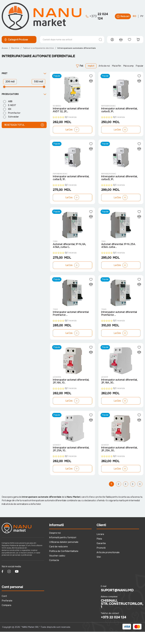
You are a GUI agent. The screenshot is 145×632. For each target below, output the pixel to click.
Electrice (15, 48)
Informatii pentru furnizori (62, 537)
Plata (99, 539)
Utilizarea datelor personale (63, 542)
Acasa (5, 48)
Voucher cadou (57, 556)
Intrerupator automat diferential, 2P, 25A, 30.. (119, 449)
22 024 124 (97, 16)
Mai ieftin (116, 65)
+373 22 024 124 (113, 617)
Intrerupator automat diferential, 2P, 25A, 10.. (71, 449)
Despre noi (55, 533)
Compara (6, 605)
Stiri (99, 557)
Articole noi (104, 65)
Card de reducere (58, 546)
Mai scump (128, 65)
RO (134, 16)
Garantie (101, 543)
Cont (4, 596)
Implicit (91, 65)
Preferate (7, 601)
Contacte (54, 560)
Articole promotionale (108, 552)
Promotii (101, 548)
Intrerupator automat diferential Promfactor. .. (71, 314)
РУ (141, 16)
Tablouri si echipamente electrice (38, 48)
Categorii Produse (16, 39)
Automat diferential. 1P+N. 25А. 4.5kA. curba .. (118, 246)
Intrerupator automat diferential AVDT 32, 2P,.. (71, 110)
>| (139, 484)
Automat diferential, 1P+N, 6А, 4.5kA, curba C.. (69, 246)
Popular (139, 65)
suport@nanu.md (117, 590)
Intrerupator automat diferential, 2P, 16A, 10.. (71, 382)
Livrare (100, 534)
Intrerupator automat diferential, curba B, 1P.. (119, 110)
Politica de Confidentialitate (63, 551)
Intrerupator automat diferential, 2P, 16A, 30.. (119, 382)
